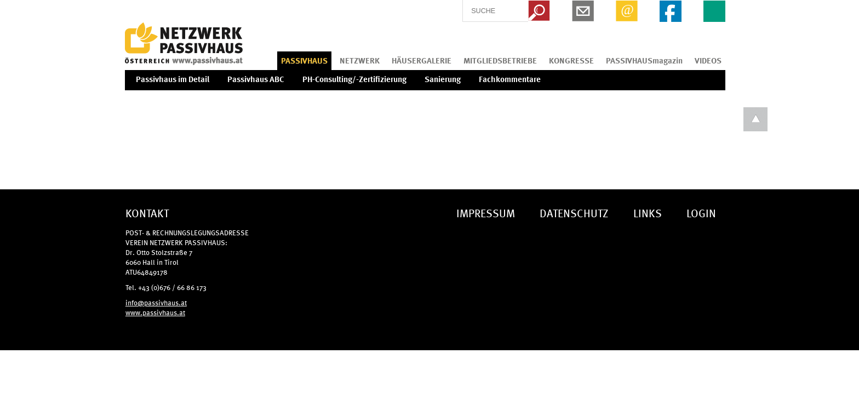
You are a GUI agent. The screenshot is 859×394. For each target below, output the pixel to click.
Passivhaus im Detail (172, 79)
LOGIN (701, 213)
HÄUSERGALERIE (421, 60)
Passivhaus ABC (255, 79)
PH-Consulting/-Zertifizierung (354, 79)
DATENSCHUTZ (574, 213)
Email (627, 11)
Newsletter (583, 11)
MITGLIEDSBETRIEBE (500, 60)
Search (539, 11)
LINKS (647, 213)
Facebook (671, 11)
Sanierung (443, 79)
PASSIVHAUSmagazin (644, 60)
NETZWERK (360, 60)
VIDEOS (708, 60)
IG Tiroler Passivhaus (184, 44)
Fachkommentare (510, 79)
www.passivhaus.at (155, 312)
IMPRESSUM (485, 213)
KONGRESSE (571, 60)
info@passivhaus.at (156, 302)
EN (714, 11)
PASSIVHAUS (304, 60)
